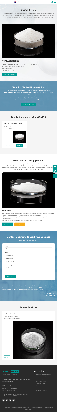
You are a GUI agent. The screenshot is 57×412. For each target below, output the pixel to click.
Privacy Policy (28, 409)
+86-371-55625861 (11, 390)
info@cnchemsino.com (14, 386)
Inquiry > (20, 224)
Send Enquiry (10, 276)
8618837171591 (14, 388)
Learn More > (7, 145)
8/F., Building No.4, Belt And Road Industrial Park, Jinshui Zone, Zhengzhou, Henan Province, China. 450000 (16, 394)
